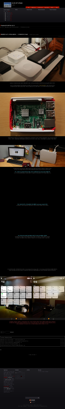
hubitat (5, 383)
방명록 (35, 404)
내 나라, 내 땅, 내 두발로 (43, 371)
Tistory (46, 406)
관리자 (37, 404)
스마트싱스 (9, 377)
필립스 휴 (10, 384)
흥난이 (29, 406)
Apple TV (12, 391)
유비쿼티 (8, 380)
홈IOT (10, 378)
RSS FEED (33, 402)
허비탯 (11, 385)
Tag (28, 7)
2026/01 (20, 371)
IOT (8, 375)
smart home (6, 386)
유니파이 (11, 386)
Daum (39, 406)
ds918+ (12, 380)
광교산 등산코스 (7, 392)
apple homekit (8, 379)
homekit (11, 371)
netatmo (12, 372)
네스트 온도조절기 (9, 385)
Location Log (40, 7)
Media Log (33, 7)
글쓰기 (40, 404)
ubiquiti (5, 380)
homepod (5, 391)
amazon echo (6, 371)
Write (57, 7)
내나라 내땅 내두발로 (17, 3)
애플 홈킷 (9, 388)
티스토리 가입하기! (32, 401)
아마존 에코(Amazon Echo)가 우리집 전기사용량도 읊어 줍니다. (12, 345)
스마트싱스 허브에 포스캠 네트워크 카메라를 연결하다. (10, 342)
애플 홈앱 (5, 382)
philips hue (8, 389)
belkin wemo (10, 382)
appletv (7, 373)
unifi (9, 391)
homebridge (6, 378)
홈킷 (4, 373)
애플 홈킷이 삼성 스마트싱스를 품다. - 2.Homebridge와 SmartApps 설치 (14, 340)
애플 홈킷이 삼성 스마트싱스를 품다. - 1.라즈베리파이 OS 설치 (17, 27)
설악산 (13, 379)
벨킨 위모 (8, 372)
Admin (52, 7)
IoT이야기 (31, 34)
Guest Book (47, 7)
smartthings (6, 387)
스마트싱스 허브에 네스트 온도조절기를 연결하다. (9, 343)
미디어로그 (27, 404)
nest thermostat (7, 375)
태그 (24, 404)
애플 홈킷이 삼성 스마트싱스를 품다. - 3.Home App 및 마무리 (12, 339)
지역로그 (31, 404)
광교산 (8, 383)
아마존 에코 (10, 376)
